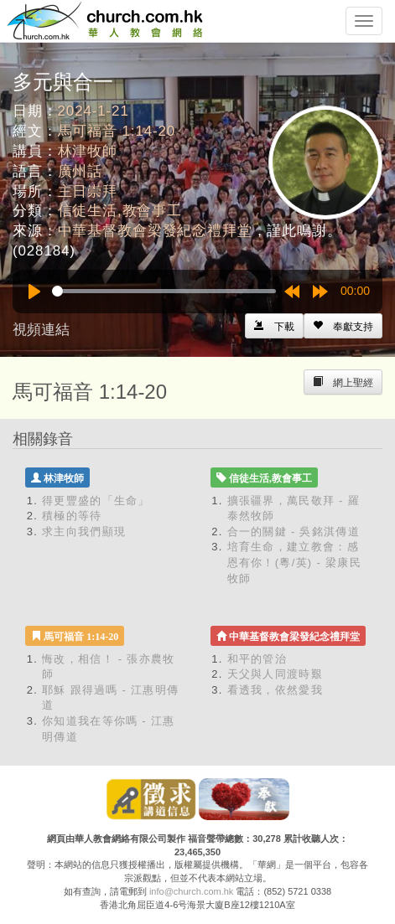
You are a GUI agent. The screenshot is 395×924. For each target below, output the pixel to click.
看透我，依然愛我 (275, 690)
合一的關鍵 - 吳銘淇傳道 (293, 531)
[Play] (34, 291)
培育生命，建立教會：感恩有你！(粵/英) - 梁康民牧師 (294, 562)
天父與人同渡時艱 (275, 674)
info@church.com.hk (191, 891)
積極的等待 (72, 515)
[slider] (164, 291)
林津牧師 (87, 151)
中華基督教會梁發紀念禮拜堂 (155, 231)
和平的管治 (257, 659)
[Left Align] (343, 325)
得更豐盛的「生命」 (96, 500)
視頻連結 (41, 330)
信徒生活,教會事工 (120, 211)
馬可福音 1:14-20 (117, 131)
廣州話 (80, 171)
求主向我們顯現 (84, 531)
